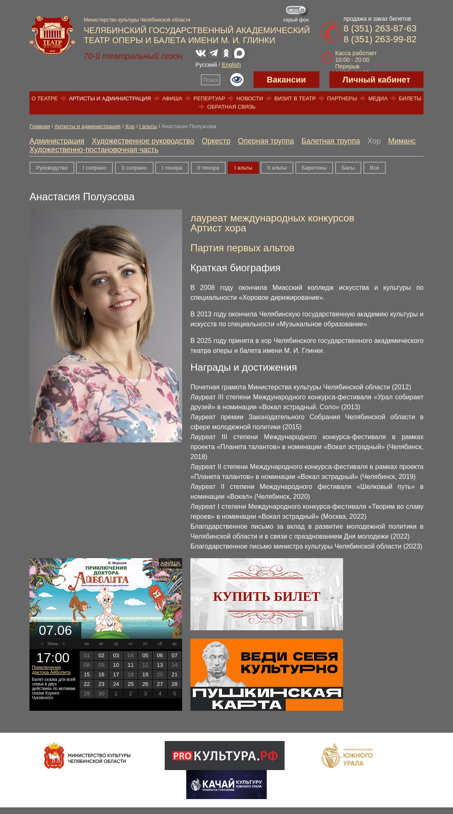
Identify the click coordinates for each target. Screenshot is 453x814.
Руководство (52, 168)
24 (116, 684)
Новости (249, 98)
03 (116, 655)
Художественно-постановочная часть (93, 150)
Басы (348, 168)
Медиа (377, 98)
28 (175, 684)
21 (175, 674)
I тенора (172, 168)
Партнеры (342, 98)
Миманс (402, 141)
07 (175, 655)
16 (101, 674)
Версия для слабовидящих (237, 79)
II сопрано (134, 168)
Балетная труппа (331, 141)
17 (116, 674)
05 (145, 655)
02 (101, 655)
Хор (129, 126)
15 (87, 674)
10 (116, 665)
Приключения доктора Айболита (51, 670)
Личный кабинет (376, 79)
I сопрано (94, 168)
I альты (148, 126)
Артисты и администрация (110, 98)
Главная (39, 126)
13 (160, 665)
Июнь (53, 643)
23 (101, 684)
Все (374, 168)
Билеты (410, 98)
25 (131, 684)
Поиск (210, 80)
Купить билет (267, 596)
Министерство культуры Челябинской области (137, 20)
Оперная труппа (266, 141)
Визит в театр (295, 98)
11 (131, 665)
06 (160, 655)
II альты (277, 168)
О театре (45, 98)
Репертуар (209, 98)
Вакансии (286, 79)
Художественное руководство (143, 141)
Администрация (56, 141)
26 (145, 684)
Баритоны (314, 168)
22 (87, 684)
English (231, 64)
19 (145, 674)
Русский (206, 64)
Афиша (172, 98)
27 (160, 684)
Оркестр (216, 141)
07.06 (55, 630)
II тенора (208, 168)
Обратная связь (231, 107)
